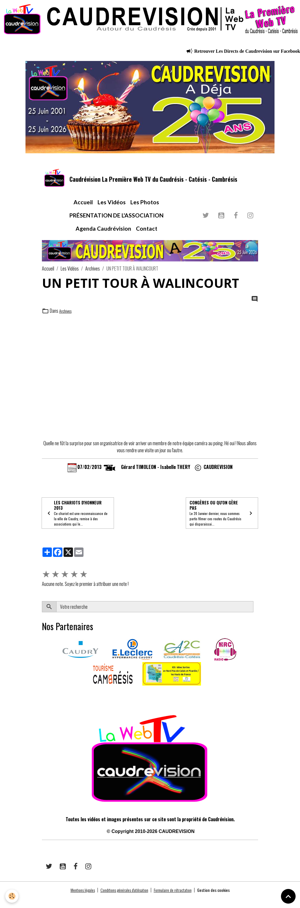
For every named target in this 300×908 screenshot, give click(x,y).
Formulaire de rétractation (177, 899)
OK (255, 616)
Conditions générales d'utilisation (121, 899)
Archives (92, 275)
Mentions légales (73, 899)
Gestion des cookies (223, 899)
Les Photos (144, 208)
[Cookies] (12, 895)
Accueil (83, 208)
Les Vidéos (112, 208)
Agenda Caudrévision (103, 235)
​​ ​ (42, 703)
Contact (146, 235)
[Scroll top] (288, 896)
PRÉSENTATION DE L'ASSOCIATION (116, 222)
